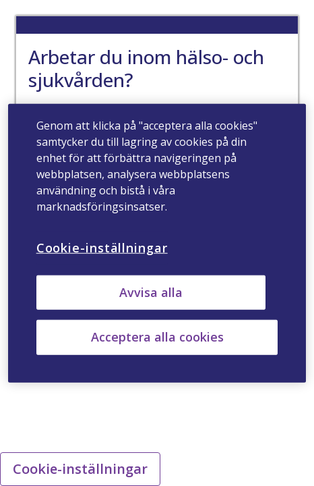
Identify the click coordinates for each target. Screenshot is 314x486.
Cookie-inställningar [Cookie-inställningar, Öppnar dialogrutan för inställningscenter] (102, 248)
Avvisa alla (151, 292)
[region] (157, 243)
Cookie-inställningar (80, 469)
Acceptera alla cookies (157, 337)
